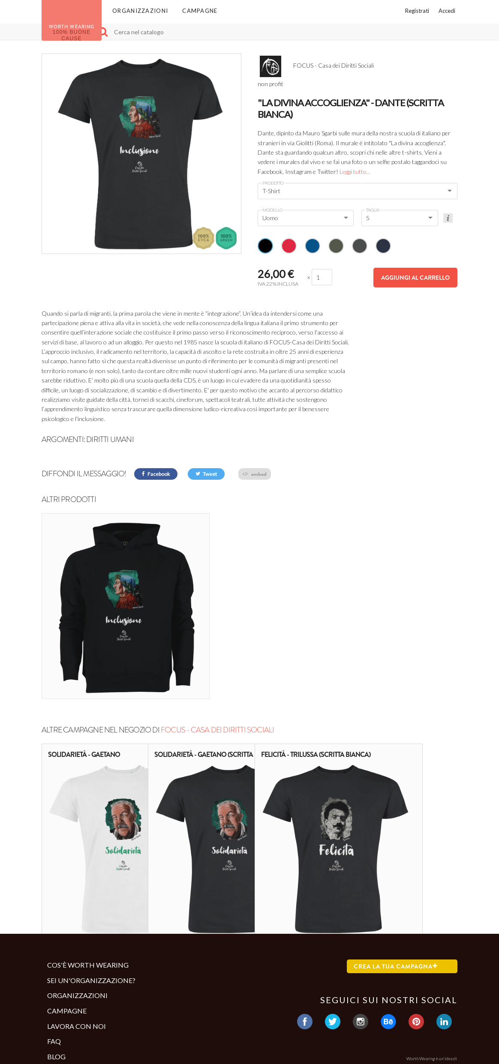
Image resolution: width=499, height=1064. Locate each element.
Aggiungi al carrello (415, 277)
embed (255, 474)
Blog (56, 979)
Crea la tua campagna (396, 889)
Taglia (372, 209)
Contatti (62, 1016)
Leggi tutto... (355, 171)
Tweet (206, 474)
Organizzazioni (140, 10)
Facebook (156, 474)
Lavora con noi (76, 948)
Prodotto (272, 182)
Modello (272, 209)
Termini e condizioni (81, 1002)
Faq (54, 964)
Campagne (199, 10)
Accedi (447, 10)
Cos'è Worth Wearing (88, 888)
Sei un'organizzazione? (91, 903)
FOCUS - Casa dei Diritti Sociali (217, 652)
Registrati (417, 10)
